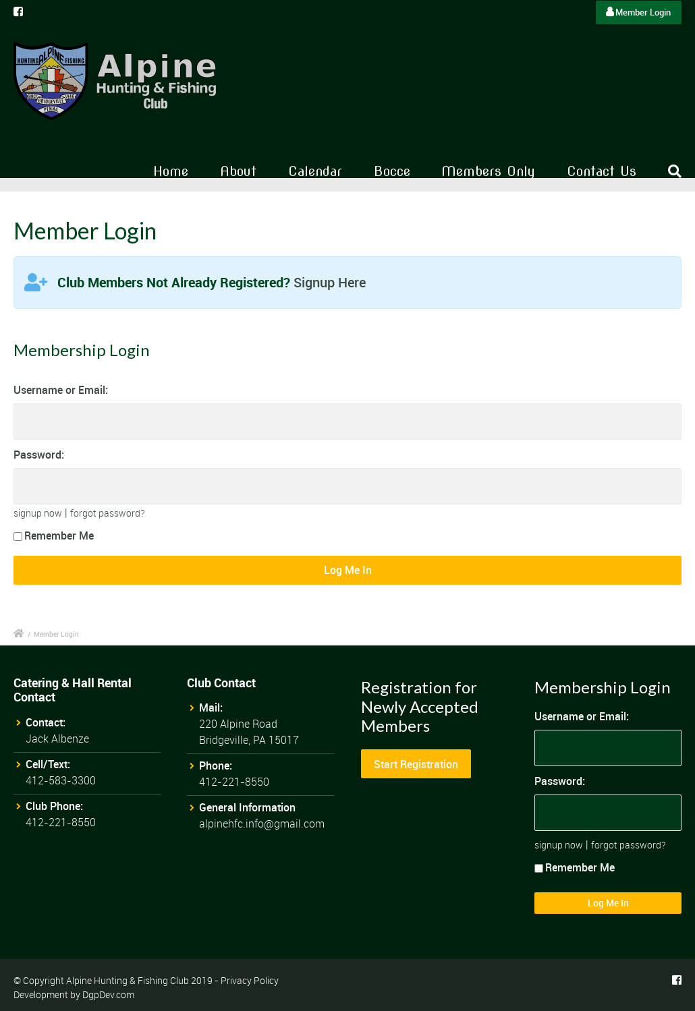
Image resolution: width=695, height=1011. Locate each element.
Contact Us (601, 171)
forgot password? (107, 513)
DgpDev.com (108, 994)
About (238, 171)
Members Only (488, 171)
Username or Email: (60, 389)
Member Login (638, 12)
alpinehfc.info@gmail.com (262, 823)
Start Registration (416, 764)
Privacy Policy (250, 980)
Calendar (315, 171)
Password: (38, 454)
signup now (37, 513)
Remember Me (53, 535)
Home (170, 171)
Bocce (392, 171)
